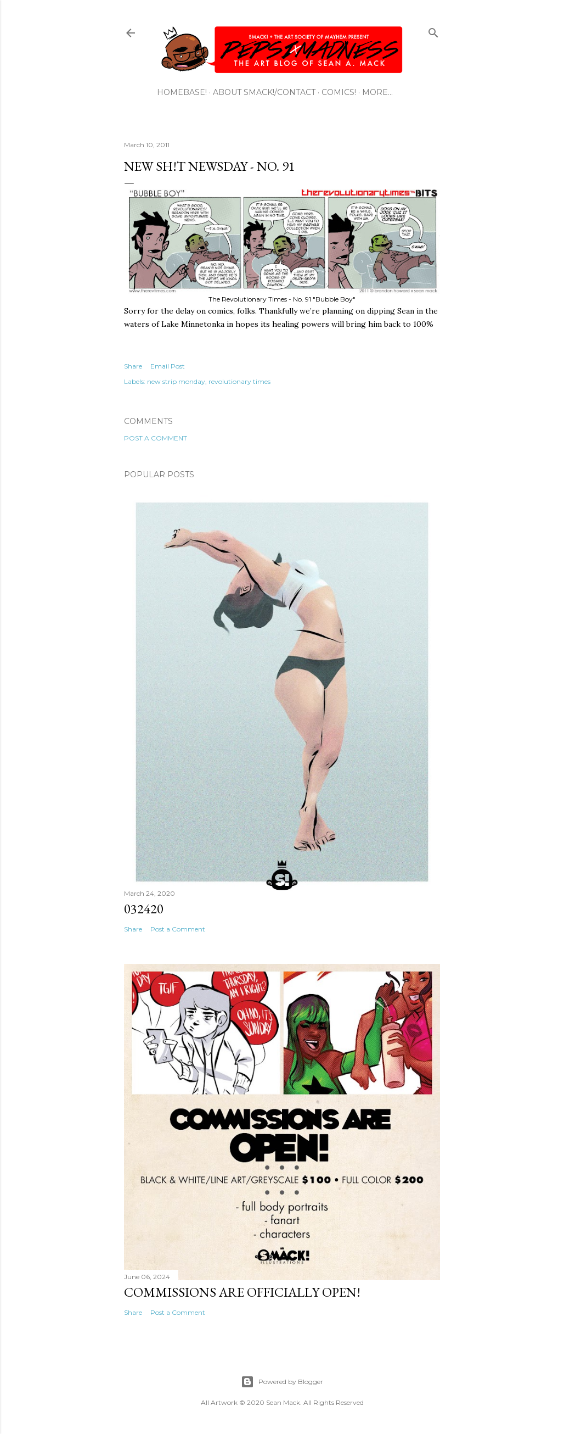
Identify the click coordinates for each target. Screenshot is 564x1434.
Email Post (167, 366)
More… (377, 92)
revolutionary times (239, 381)
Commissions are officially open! (242, 1292)
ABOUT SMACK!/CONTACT (264, 92)
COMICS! (339, 92)
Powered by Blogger (282, 1381)
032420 (143, 908)
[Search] (433, 30)
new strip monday (176, 381)
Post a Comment (155, 438)
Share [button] (133, 366)
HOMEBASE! (182, 92)
